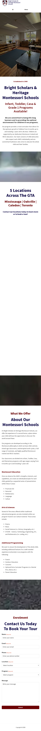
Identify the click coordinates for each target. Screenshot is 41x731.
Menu (26, 9)
